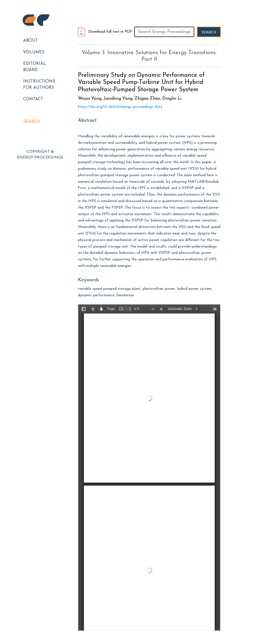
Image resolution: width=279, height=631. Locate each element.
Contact (33, 99)
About (30, 41)
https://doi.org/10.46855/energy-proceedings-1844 (120, 107)
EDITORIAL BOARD (34, 67)
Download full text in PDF (105, 32)
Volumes (33, 52)
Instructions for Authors (39, 85)
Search (31, 122)
